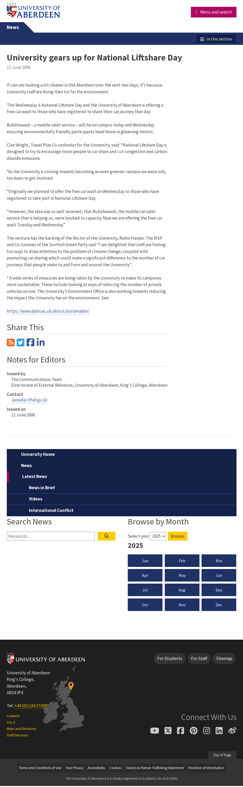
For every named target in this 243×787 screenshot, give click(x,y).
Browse (178, 537)
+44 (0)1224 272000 (31, 707)
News (13, 27)
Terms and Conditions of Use (40, 768)
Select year (138, 537)
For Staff (199, 659)
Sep (219, 591)
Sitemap (224, 659)
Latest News (34, 477)
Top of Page (222, 756)
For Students (169, 659)
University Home (38, 455)
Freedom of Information (206, 768)
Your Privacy (74, 768)
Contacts (13, 717)
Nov (182, 605)
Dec (219, 605)
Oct (145, 605)
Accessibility (96, 768)
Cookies (116, 768)
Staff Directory (17, 736)
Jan (145, 561)
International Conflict (51, 511)
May (182, 576)
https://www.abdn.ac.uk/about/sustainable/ (48, 312)
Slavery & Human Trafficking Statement (155, 768)
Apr (145, 576)
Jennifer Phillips (26, 401)
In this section (219, 39)
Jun (219, 576)
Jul (145, 591)
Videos (35, 500)
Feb (182, 561)
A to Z (11, 723)
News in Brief (42, 488)
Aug (182, 591)
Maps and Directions (21, 729)
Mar (219, 561)
